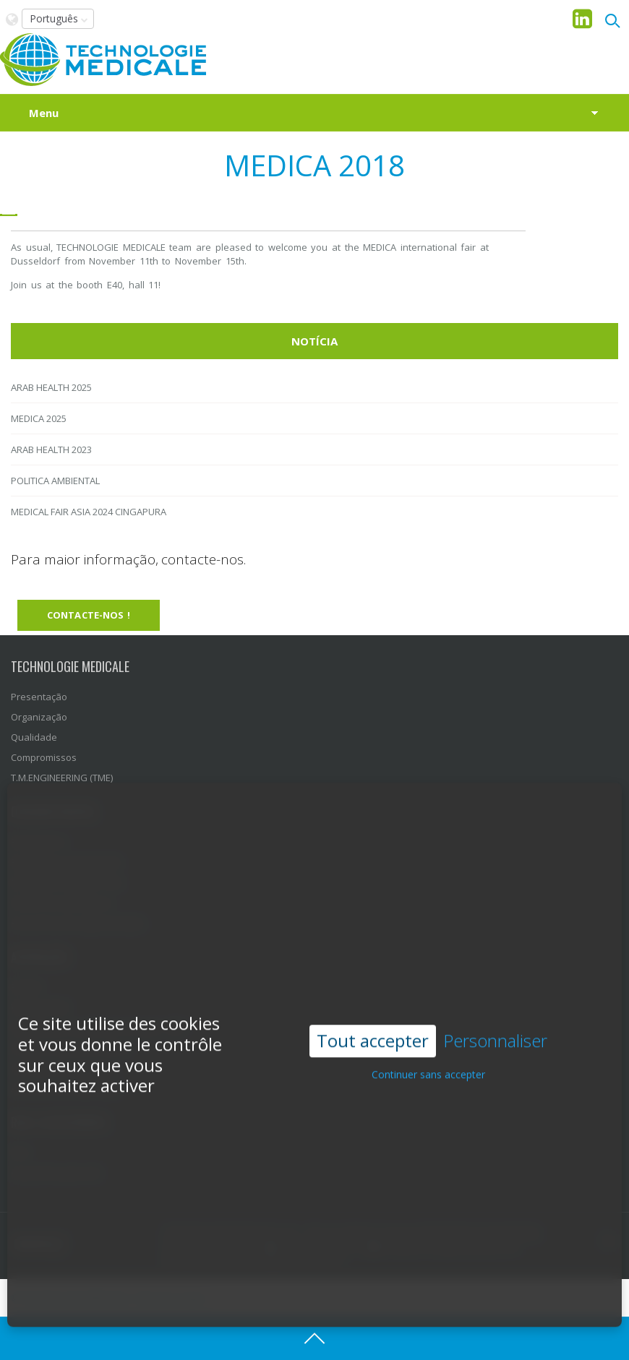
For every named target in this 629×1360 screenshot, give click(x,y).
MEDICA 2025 (39, 418)
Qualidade (34, 737)
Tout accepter (373, 1015)
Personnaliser (495, 1015)
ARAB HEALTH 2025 (51, 387)
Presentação (39, 696)
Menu (44, 113)
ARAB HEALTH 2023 (51, 449)
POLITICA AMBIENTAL (55, 480)
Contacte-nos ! (88, 614)
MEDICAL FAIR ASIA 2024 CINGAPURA (88, 511)
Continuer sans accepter (428, 1049)
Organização (39, 716)
